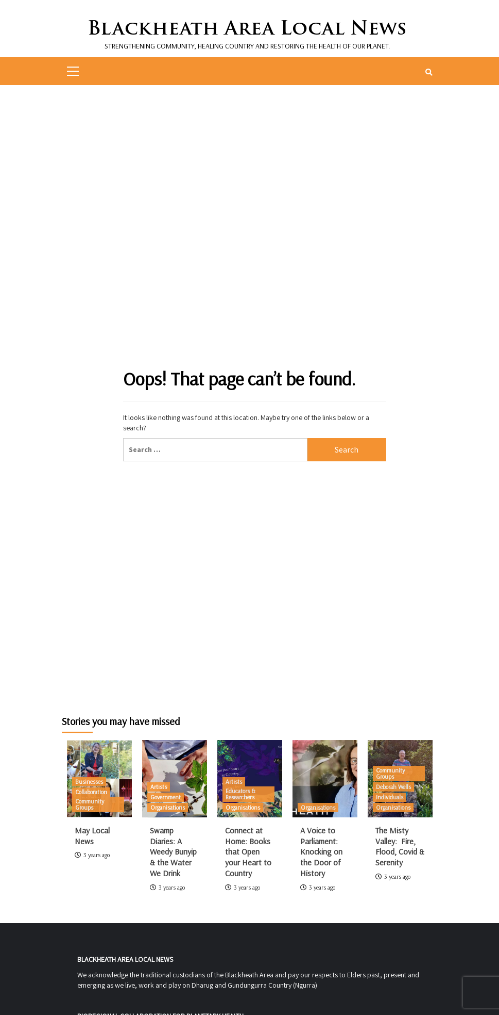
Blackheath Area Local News (247, 27)
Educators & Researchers (240, 794)
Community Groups (89, 804)
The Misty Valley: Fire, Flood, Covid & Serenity (399, 846)
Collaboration (91, 792)
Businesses (89, 781)
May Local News (92, 835)
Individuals (389, 797)
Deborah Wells (393, 787)
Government (165, 797)
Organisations (167, 807)
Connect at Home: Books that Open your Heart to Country (248, 851)
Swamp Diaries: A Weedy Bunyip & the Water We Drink (173, 851)
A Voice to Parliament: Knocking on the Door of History (321, 851)
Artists (158, 787)
